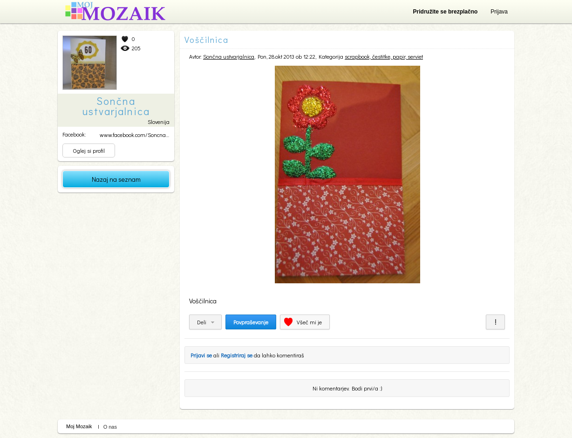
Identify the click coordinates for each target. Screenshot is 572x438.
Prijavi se (201, 355)
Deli (201, 322)
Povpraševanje (250, 322)
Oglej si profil (89, 150)
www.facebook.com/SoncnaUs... (137, 134)
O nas (110, 427)
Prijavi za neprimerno (495, 322)
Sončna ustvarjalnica (228, 56)
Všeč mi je (309, 322)
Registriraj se (236, 355)
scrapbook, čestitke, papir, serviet (384, 56)
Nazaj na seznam (116, 179)
